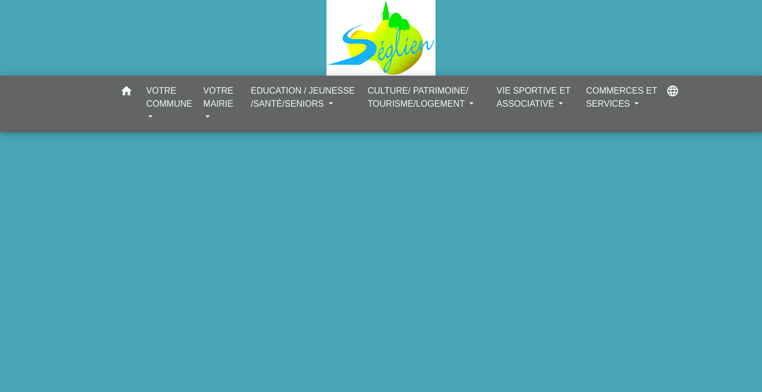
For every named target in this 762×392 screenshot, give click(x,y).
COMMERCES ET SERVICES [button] (621, 97)
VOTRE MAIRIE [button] (218, 97)
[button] (126, 93)
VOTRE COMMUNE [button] (169, 97)
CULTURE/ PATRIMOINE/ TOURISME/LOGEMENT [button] (417, 97)
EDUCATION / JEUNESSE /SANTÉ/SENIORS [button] (303, 97)
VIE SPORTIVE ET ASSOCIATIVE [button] (533, 97)
